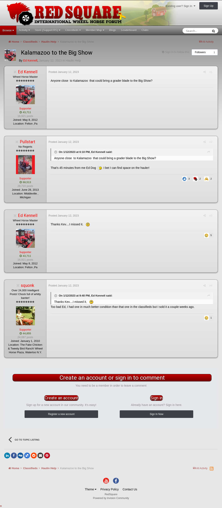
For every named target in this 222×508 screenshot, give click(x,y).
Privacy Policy (109, 489)
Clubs (145, 30)
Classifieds (73, 30)
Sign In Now (156, 414)
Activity (24, 30)
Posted (64, 72)
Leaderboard (129, 30)
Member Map (95, 30)
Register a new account (61, 414)
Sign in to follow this (177, 52)
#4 (210, 285)
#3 (210, 215)
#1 (210, 72)
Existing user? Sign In (180, 6)
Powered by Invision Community (111, 498)
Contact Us (130, 489)
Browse (8, 30)
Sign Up (208, 5)
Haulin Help (73, 60)
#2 (210, 141)
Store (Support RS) (47, 30)
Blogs (112, 30)
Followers (200, 52)
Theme (90, 489)
